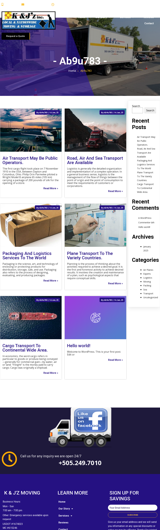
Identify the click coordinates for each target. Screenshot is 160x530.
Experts (147, 257)
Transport (148, 277)
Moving (147, 265)
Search (136, 90)
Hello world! (144, 210)
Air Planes (148, 253)
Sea (145, 273)
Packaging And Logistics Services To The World (146, 148)
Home (72, 54)
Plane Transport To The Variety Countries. (145, 160)
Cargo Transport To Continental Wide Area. (145, 172)
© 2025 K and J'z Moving (21, 525)
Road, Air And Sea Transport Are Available (146, 136)
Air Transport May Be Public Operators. (146, 124)
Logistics (147, 261)
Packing (147, 269)
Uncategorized (150, 281)
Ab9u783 (43, 96)
